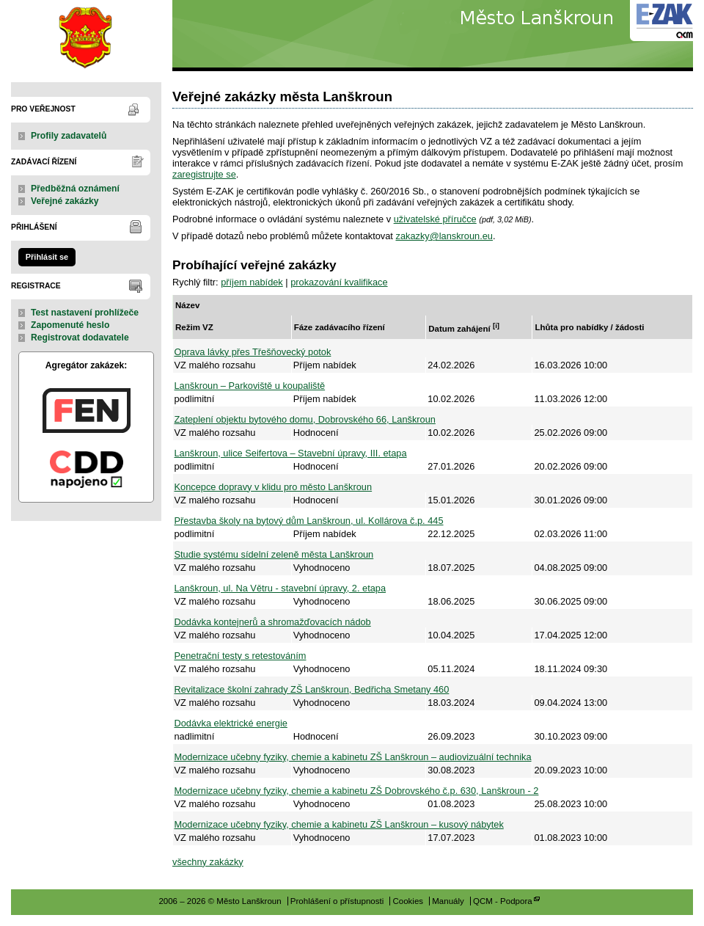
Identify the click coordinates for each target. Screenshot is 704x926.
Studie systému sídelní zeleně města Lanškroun (274, 554)
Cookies (407, 901)
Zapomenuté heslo (70, 325)
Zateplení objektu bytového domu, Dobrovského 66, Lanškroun (305, 419)
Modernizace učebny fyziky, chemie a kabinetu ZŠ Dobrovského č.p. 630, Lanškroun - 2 (357, 790)
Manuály (448, 901)
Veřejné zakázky (65, 201)
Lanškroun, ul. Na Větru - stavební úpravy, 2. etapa (280, 588)
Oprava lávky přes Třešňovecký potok (253, 351)
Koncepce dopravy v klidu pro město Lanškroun (274, 486)
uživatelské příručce (435, 219)
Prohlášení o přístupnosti (337, 901)
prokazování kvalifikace (338, 282)
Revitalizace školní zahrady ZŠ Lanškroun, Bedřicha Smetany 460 (312, 689)
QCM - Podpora (502, 901)
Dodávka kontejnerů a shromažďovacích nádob (273, 621)
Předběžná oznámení (75, 188)
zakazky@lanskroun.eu (444, 235)
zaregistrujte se (204, 174)
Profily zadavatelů (68, 136)
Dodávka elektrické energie (231, 723)
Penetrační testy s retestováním (241, 655)
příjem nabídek (252, 282)
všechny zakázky (207, 861)
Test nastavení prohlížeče (85, 312)
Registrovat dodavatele (80, 337)
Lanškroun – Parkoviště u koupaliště (250, 385)
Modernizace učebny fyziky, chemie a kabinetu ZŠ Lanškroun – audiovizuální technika (353, 756)
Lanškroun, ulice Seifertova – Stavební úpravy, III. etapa (291, 453)
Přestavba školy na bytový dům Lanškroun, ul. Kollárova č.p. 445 (309, 520)
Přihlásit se (47, 256)
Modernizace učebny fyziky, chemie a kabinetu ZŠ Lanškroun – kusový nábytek (339, 824)
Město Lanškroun (86, 35)
